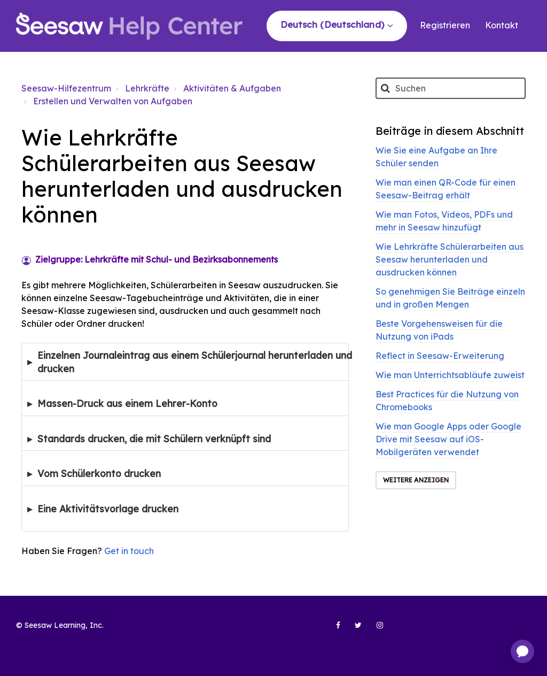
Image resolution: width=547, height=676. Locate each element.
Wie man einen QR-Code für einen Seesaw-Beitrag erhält (445, 189)
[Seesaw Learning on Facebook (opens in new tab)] (332, 629)
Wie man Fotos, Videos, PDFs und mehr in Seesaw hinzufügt (444, 221)
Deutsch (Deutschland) (333, 24)
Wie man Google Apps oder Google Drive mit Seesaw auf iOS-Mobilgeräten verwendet (448, 439)
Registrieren (445, 25)
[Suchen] (451, 88)
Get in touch (129, 551)
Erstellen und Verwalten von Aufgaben (112, 101)
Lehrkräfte (147, 88)
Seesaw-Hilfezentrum (66, 88)
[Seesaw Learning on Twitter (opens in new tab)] (354, 629)
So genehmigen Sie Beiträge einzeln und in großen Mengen (450, 298)
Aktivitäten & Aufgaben (232, 88)
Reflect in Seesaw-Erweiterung (440, 355)
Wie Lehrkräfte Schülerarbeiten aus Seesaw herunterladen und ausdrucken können (449, 259)
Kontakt (501, 25)
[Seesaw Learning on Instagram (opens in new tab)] (375, 629)
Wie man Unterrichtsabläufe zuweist (450, 375)
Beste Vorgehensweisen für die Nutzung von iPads (439, 330)
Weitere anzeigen (416, 480)
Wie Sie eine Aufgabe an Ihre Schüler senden (436, 156)
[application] (522, 651)
